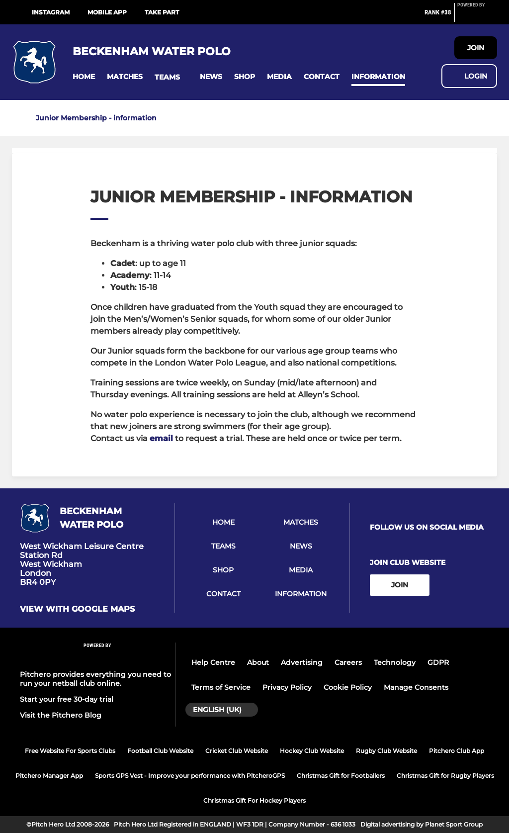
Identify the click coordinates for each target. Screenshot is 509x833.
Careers (348, 662)
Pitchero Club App (456, 750)
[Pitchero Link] (477, 16)
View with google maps (77, 609)
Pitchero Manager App (49, 775)
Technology (395, 662)
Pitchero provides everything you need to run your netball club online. (95, 679)
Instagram (51, 12)
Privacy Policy (287, 687)
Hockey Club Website (312, 750)
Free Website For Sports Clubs (70, 750)
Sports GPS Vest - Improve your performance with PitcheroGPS (190, 775)
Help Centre (213, 662)
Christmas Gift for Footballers (341, 775)
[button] (84, 77)
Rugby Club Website (386, 750)
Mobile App (107, 12)
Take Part (162, 12)
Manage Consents (416, 687)
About (258, 662)
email (161, 438)
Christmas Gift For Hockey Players (254, 800)
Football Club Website (160, 750)
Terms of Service (221, 687)
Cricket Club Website (236, 750)
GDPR (438, 662)
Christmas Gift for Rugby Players (445, 775)
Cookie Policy (348, 687)
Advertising (302, 662)
